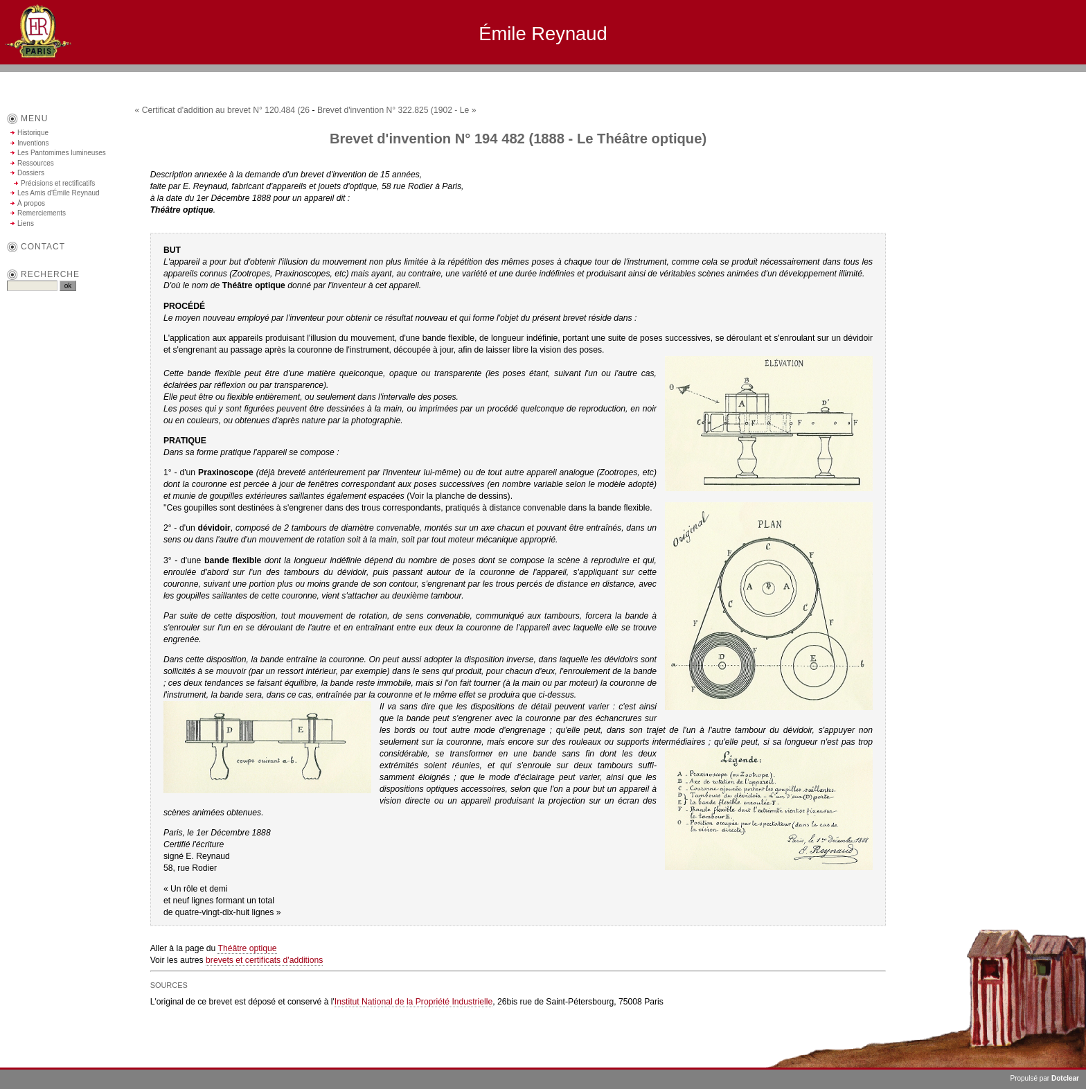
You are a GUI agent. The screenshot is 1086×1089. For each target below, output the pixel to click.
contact (43, 246)
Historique (32, 132)
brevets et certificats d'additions (264, 960)
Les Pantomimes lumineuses (61, 153)
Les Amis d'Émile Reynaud (58, 193)
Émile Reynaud (543, 33)
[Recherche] (32, 286)
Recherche (50, 274)
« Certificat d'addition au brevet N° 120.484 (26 (222, 110)
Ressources (35, 163)
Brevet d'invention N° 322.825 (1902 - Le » (397, 110)
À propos (31, 203)
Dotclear (1065, 1078)
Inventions (33, 143)
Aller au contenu (933, 78)
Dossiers (30, 173)
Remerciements (41, 213)
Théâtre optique (246, 948)
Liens (25, 223)
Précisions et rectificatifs (58, 183)
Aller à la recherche (1045, 78)
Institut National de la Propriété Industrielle (413, 1002)
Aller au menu (986, 78)
